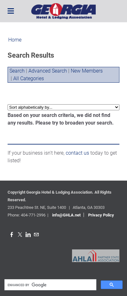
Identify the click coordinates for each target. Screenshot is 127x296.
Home (14, 40)
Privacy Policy (101, 215)
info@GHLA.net (66, 215)
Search (17, 71)
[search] (50, 285)
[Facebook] (11, 235)
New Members (87, 71)
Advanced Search (47, 71)
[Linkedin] (28, 235)
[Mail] (36, 235)
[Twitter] (19, 235)
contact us (77, 153)
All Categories (28, 78)
